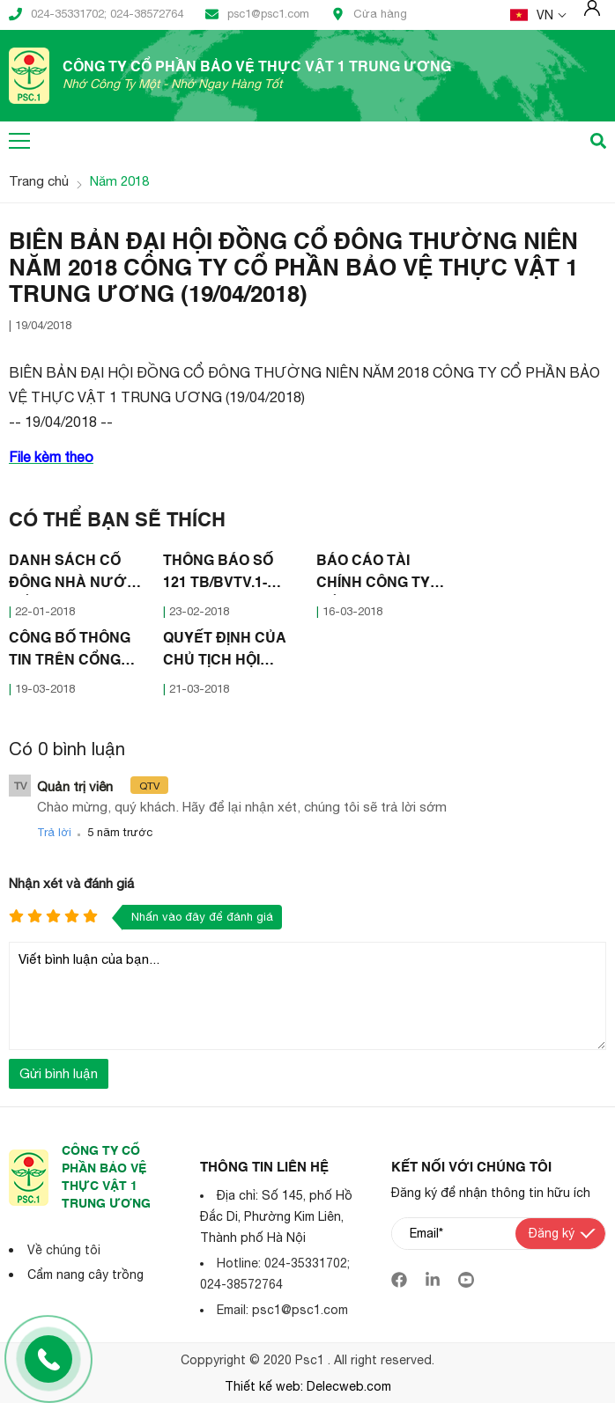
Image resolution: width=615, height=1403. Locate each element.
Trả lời (54, 832)
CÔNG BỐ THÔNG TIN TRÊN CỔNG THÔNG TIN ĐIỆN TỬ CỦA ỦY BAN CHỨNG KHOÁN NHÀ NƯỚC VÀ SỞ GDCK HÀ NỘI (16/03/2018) (75, 652)
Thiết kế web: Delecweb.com (308, 1386)
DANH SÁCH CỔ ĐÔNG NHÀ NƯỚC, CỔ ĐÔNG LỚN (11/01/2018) (75, 575)
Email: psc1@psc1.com (282, 1310)
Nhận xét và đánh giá (71, 883)
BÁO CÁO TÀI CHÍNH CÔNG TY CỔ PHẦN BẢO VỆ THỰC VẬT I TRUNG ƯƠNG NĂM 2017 (378, 575)
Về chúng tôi (63, 1250)
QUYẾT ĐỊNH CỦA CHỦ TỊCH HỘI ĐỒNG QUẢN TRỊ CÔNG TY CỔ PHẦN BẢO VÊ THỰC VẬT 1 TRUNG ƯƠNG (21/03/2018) (230, 652)
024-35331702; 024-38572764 (96, 14)
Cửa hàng (369, 14)
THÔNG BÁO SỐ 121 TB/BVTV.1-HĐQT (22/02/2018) (224, 575)
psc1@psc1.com (257, 14)
